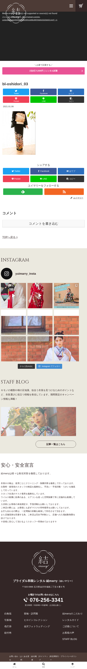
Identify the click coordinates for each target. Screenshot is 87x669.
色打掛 (7, 626)
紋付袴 (7, 633)
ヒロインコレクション (36, 620)
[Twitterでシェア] (16, 92)
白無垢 (7, 613)
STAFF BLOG (69, 639)
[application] (43, 36)
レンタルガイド (70, 620)
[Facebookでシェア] (43, 92)
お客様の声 (68, 633)
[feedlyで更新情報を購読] (23, 191)
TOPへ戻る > (10, 237)
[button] (71, 99)
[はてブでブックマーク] (71, 92)
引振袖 (7, 620)
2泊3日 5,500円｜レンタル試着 (43, 71)
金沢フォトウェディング (37, 626)
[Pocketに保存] (16, 99)
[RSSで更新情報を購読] (64, 191)
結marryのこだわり (72, 613)
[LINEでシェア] (43, 99)
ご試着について (70, 626)
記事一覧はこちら (55, 444)
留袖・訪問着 (31, 613)
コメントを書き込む (43, 223)
